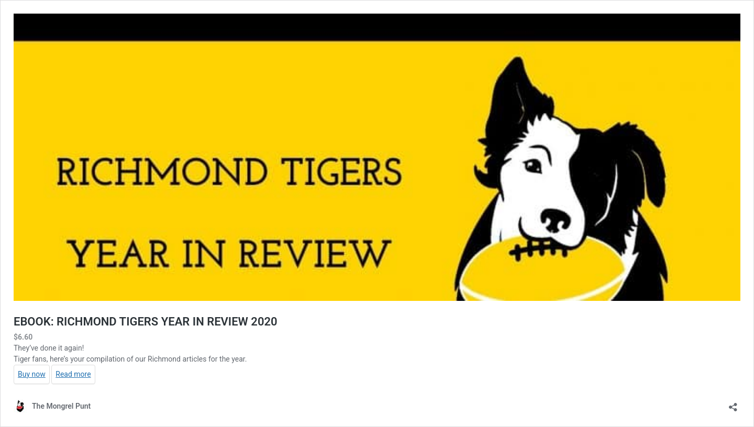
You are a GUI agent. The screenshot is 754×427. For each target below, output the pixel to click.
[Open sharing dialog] (733, 404)
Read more (73, 374)
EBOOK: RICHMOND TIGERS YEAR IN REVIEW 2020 (146, 321)
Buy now (32, 374)
